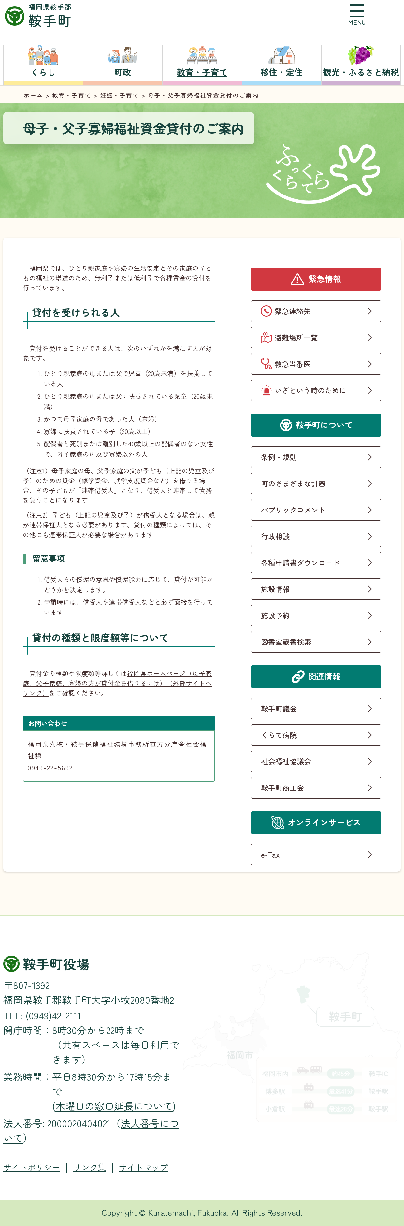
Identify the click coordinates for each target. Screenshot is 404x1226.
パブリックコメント (293, 509)
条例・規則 (279, 457)
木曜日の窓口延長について (114, 1106)
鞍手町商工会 (282, 787)
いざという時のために (310, 390)
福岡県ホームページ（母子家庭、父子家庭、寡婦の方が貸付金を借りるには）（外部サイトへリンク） (117, 683)
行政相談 (275, 536)
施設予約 (275, 615)
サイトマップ (143, 1167)
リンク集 (89, 1167)
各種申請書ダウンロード (300, 562)
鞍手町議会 (279, 708)
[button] (356, 14)
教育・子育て (71, 95)
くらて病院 (279, 734)
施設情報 (275, 589)
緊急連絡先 (292, 311)
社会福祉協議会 (286, 761)
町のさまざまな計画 (293, 483)
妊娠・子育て (119, 95)
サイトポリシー (31, 1167)
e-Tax (270, 854)
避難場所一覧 (296, 337)
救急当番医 (292, 363)
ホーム (33, 95)
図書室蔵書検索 (286, 641)
